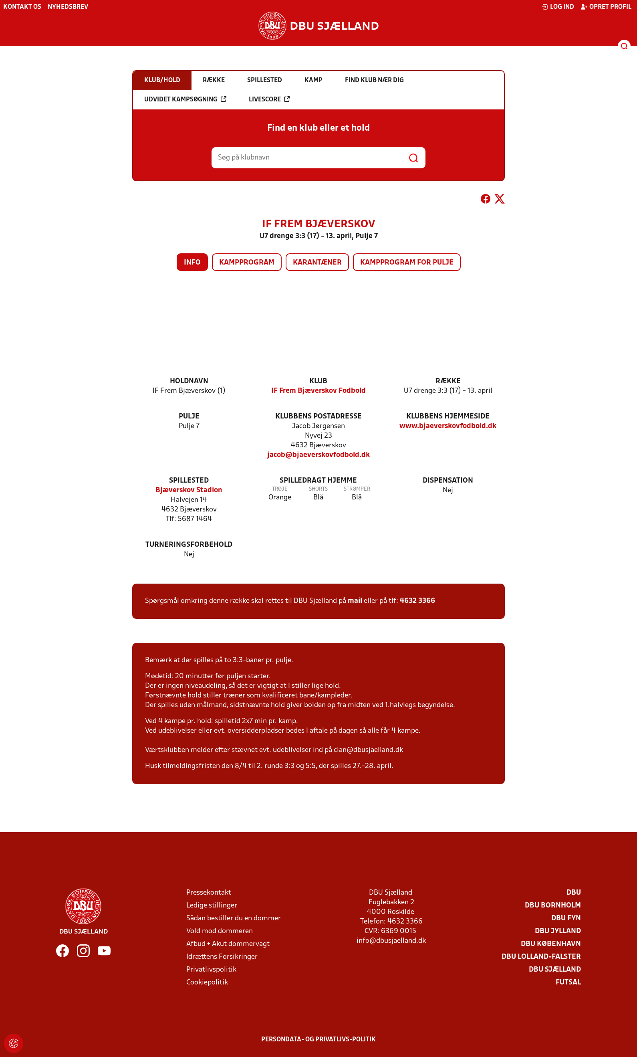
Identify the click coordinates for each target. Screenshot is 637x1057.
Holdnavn (189, 381)
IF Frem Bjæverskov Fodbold (318, 391)
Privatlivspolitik (211, 969)
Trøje (280, 489)
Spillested (189, 480)
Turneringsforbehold (188, 545)
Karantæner (317, 262)
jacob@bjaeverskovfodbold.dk (318, 455)
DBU (573, 892)
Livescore (269, 99)
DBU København (551, 944)
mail (355, 601)
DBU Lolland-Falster (541, 957)
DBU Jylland (558, 931)
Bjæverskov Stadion (188, 490)
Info (192, 262)
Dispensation (448, 480)
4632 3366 (417, 601)
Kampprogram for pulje (407, 262)
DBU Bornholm (553, 905)
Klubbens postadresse (318, 416)
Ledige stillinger (211, 905)
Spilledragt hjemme (318, 480)
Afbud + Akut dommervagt (228, 944)
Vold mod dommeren (219, 931)
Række (448, 381)
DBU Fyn (566, 918)
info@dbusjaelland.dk (391, 941)
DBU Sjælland (555, 969)
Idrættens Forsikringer (222, 957)
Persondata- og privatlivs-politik (318, 1040)
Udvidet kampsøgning (185, 99)
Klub (318, 381)
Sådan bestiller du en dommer (233, 918)
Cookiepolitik (207, 982)
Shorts (318, 489)
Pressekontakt (208, 892)
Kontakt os (22, 7)
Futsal (568, 982)
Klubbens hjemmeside (448, 416)
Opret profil (606, 6)
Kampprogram (246, 262)
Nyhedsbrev (68, 7)
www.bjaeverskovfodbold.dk (447, 426)
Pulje (189, 416)
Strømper (357, 489)
